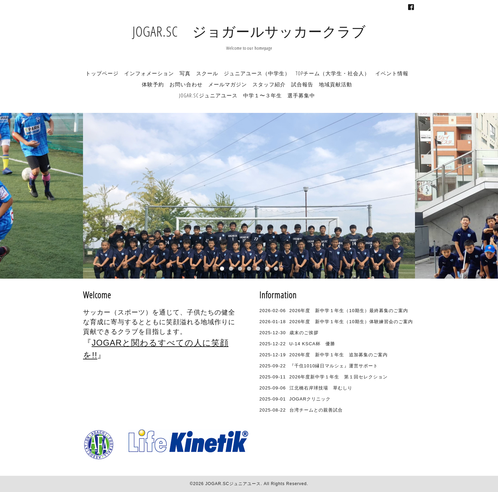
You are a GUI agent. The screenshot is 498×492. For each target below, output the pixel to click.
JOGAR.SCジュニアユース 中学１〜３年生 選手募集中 (247, 95)
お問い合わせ (186, 84)
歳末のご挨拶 (304, 332)
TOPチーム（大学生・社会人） (333, 73)
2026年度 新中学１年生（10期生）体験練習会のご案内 (351, 321)
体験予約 (153, 84)
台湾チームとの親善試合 (316, 410)
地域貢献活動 (335, 84)
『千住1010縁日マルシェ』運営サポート (333, 365)
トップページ (102, 73)
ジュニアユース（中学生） (257, 73)
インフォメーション (149, 73)
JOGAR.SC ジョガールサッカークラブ (249, 31)
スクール (207, 73)
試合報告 (302, 84)
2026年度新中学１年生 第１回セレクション (338, 376)
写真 (185, 73)
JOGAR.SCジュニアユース (233, 483)
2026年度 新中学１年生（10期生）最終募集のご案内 (348, 310)
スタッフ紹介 (269, 84)
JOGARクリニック (310, 399)
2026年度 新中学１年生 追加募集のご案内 (338, 354)
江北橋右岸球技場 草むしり (320, 387)
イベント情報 (391, 73)
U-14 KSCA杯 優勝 (312, 343)
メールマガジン (227, 84)
